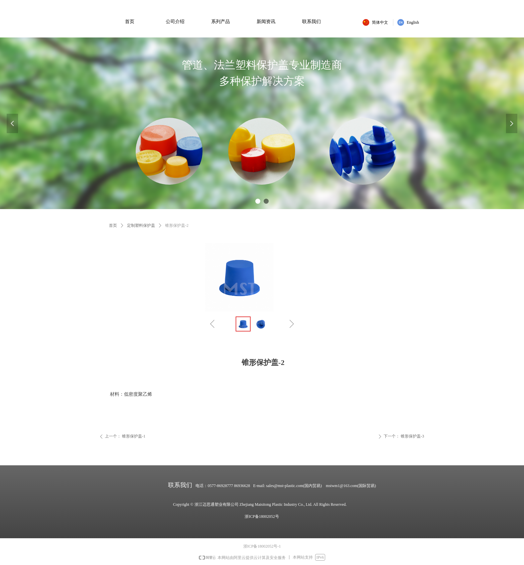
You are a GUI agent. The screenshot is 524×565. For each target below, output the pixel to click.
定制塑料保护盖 (141, 225)
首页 (113, 225)
